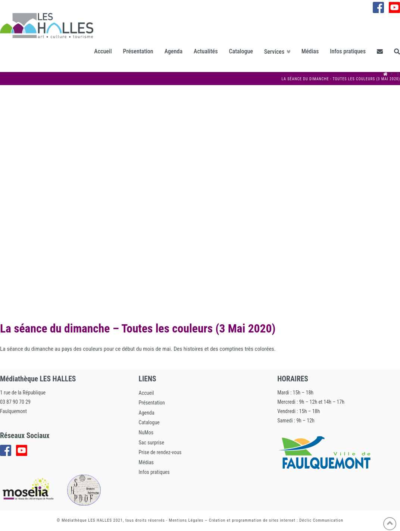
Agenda (146, 413)
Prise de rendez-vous (160, 452)
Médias (146, 462)
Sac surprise (151, 443)
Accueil (146, 393)
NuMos (146, 432)
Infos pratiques (154, 472)
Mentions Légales (186, 520)
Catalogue (149, 422)
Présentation (152, 403)
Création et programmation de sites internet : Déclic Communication (276, 520)
